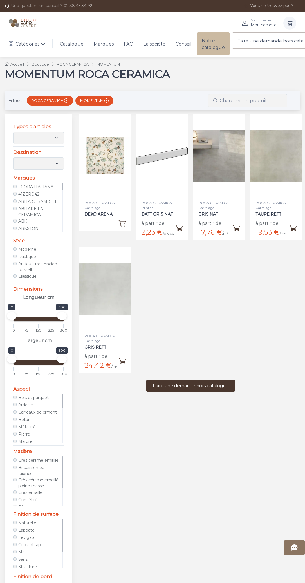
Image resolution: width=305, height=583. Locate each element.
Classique (27, 276)
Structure (27, 566)
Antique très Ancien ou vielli (37, 266)
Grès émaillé (30, 492)
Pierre (24, 434)
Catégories (24, 44)
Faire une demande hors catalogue (190, 385)
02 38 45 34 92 (78, 5)
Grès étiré (27, 499)
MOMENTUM (94, 100)
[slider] (11, 316)
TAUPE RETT (269, 210)
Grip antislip (29, 544)
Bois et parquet (33, 397)
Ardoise (25, 404)
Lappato (26, 530)
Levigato (26, 537)
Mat (22, 552)
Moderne (27, 249)
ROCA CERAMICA (50, 100)
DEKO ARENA (98, 214)
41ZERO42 (28, 194)
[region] (38, 207)
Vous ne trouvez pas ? (268, 5)
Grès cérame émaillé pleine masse (38, 482)
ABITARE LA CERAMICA (30, 211)
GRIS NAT (208, 214)
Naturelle (27, 522)
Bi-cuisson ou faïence (31, 470)
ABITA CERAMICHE (37, 201)
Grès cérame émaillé (38, 460)
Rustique (26, 256)
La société (154, 44)
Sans (22, 559)
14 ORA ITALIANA (35, 186)
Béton (24, 419)
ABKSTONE (29, 228)
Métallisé (26, 426)
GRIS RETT (96, 343)
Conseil (184, 44)
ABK (22, 221)
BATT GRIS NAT (157, 214)
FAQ (128, 44)
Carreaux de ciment (37, 412)
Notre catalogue (213, 44)
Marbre (25, 441)
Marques (104, 44)
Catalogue (72, 44)
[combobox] (247, 100)
